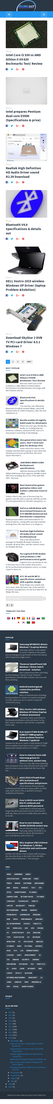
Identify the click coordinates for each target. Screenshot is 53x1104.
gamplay (18, 987)
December (15, 1045)
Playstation (19, 942)
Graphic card (12, 902)
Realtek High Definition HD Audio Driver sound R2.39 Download (25, 174)
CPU (40, 893)
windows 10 (36, 987)
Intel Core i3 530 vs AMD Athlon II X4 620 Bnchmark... (26, 1049)
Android (33, 915)
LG (41, 982)
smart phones (27, 991)
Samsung (39, 924)
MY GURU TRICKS (27, 902)
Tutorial (40, 902)
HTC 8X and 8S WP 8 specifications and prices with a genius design (32, 584)
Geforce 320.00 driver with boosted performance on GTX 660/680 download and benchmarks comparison (33, 517)
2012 (10, 1034)
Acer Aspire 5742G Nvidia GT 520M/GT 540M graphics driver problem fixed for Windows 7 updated (33, 741)
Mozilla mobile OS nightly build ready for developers (33, 426)
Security (25, 964)
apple (15, 924)
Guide (22, 973)
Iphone (40, 933)
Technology (23, 906)
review (24, 915)
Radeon (16, 964)
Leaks (9, 987)
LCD (21, 955)
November (15, 1077)
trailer (31, 911)
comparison (25, 920)
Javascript (32, 982)
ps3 (32, 969)
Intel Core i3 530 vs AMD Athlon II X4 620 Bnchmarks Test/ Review (24, 60)
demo (19, 951)
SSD (28, 938)
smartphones (20, 897)
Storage (10, 951)
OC (8, 938)
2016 (10, 1023)
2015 (10, 1026)
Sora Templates (22, 1100)
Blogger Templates (38, 1100)
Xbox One (36, 938)
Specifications (13, 884)
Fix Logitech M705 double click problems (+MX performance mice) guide (33, 561)
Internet (31, 973)
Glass (14, 973)
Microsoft (20, 911)
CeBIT (19, 960)
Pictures (28, 951)
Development (30, 960)
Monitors (11, 947)
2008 (10, 1089)
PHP (8, 991)
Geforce (38, 951)
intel (9, 897)
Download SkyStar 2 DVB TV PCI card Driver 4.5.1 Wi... (28, 1073)
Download (26, 884)
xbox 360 (39, 947)
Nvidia (15, 893)
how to (35, 906)
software (27, 888)
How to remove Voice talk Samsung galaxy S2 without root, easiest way (33, 762)
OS (28, 942)
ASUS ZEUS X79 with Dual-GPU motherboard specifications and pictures (33, 785)
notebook (23, 969)
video (36, 884)
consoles (11, 906)
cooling (10, 960)
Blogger (28, 978)
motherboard (12, 915)
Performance (26, 924)
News (9, 879)
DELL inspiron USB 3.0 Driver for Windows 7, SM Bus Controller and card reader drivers (34, 851)
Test (33, 893)
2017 (10, 1020)
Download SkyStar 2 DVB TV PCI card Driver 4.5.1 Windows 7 (23, 346)
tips (8, 942)
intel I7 (18, 978)
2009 (10, 1043)
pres (26, 987)
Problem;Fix (12, 920)
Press (9, 888)
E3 (7, 973)
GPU (32, 933)
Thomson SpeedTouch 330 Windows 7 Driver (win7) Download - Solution (33, 672)
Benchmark (39, 888)
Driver (17, 888)
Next (29, 367)
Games (28, 879)
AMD (8, 893)
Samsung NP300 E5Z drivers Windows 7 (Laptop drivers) (33, 650)
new (8, 924)
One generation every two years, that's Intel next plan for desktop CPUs (33, 447)
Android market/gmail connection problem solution (31, 694)
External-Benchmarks (16, 982)
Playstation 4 (18, 938)
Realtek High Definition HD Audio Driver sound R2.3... (26, 1060)
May (13, 1086)
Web (40, 973)
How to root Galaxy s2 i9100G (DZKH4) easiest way (34, 829)
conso (9, 978)
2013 (10, 1031)
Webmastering (32, 955)
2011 (10, 1037)
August (14, 1083)
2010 (10, 1040)
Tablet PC (37, 929)
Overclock (17, 933)
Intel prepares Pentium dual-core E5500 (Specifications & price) (22, 117)
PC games (33, 897)
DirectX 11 (41, 969)
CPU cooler (28, 947)
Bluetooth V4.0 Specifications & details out (23, 232)
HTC (15, 955)
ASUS (9, 955)
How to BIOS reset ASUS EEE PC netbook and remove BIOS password (32, 808)
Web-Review (11, 969)
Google (27, 929)
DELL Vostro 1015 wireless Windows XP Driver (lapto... (26, 1068)
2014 (10, 1028)
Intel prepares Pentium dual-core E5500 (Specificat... (26, 1054)
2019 (10, 1017)
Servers (36, 964)
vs (40, 960)
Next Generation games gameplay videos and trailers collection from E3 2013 (33, 494)
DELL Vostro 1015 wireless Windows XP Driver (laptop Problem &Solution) (25, 289)
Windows (36, 920)
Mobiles (24, 893)
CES (8, 933)
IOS (8, 964)
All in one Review (13, 929)
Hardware (18, 879)
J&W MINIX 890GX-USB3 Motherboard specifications (31, 470)
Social (16, 991)
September (16, 1080)
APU (26, 933)
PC (19, 947)
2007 (10, 1091)
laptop (10, 911)
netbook (36, 942)
